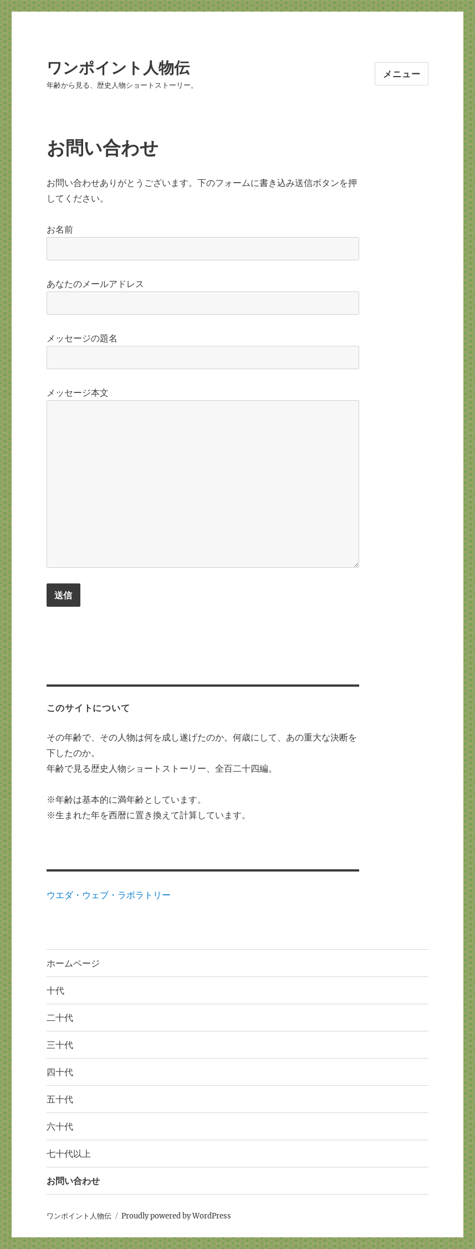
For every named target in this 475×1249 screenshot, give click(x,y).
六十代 (60, 1126)
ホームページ (73, 963)
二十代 (60, 1018)
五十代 (60, 1099)
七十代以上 (69, 1154)
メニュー (401, 74)
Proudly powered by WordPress (176, 1216)
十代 (55, 990)
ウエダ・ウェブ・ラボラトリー (109, 894)
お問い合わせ (73, 1181)
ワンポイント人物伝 (118, 67)
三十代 (60, 1045)
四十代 (60, 1072)
